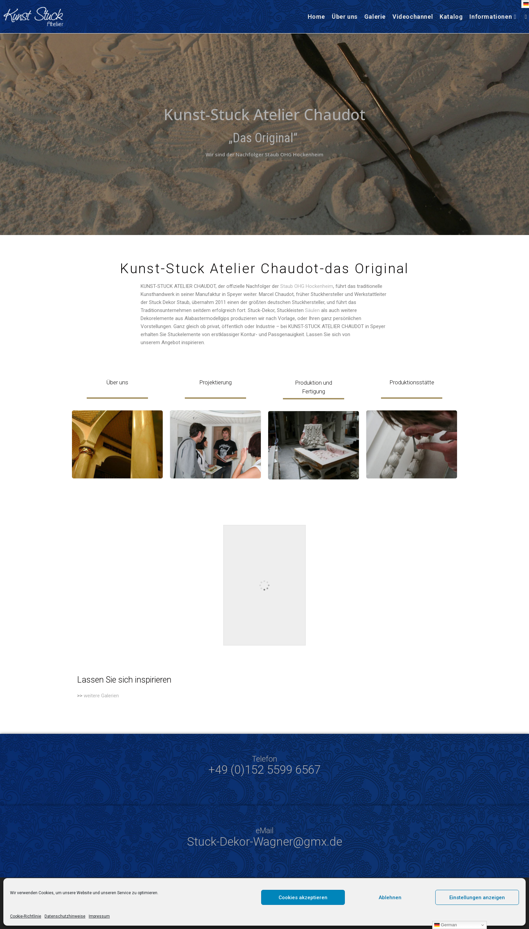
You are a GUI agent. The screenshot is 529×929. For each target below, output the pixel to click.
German (445, 925)
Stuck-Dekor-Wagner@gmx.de (264, 842)
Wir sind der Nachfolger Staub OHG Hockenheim (264, 154)
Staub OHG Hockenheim (306, 286)
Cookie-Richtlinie (25, 916)
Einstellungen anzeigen (477, 898)
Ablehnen (390, 898)
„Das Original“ (264, 138)
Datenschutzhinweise (65, 916)
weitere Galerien (101, 696)
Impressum (99, 916)
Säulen (312, 310)
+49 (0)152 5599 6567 (264, 770)
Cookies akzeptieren (303, 898)
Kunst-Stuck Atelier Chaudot (264, 114)
